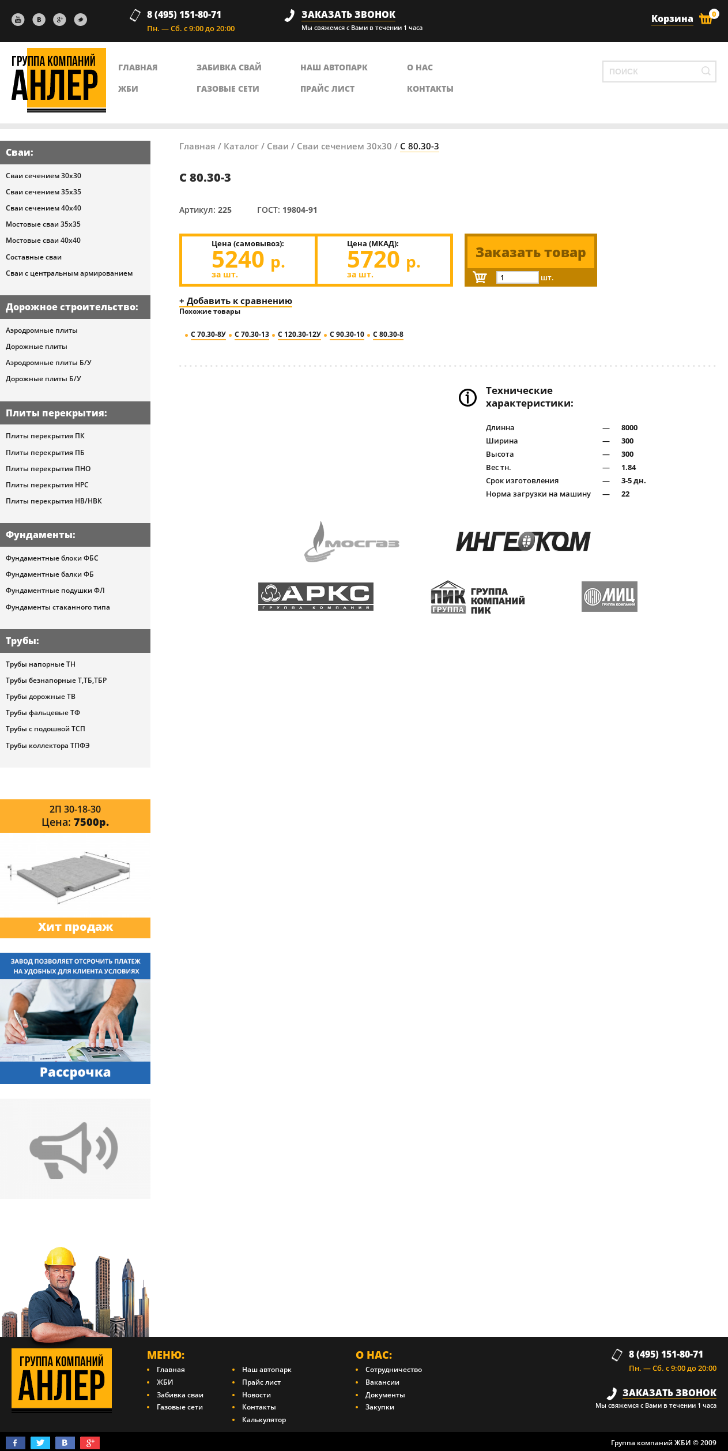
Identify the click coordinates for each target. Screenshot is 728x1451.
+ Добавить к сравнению (235, 300)
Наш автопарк (334, 67)
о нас (420, 67)
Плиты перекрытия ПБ (45, 452)
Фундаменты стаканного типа (58, 607)
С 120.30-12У (299, 334)
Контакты (259, 1407)
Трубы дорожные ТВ (41, 696)
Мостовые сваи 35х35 (43, 224)
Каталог (241, 146)
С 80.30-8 (388, 334)
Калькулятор (264, 1419)
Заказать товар (531, 252)
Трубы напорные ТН (41, 664)
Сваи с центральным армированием (69, 273)
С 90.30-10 (347, 334)
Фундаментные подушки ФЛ (55, 590)
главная (138, 67)
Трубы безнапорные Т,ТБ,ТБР (56, 680)
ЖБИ (128, 89)
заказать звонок (348, 15)
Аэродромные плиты (42, 330)
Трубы (21, 640)
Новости (256, 1395)
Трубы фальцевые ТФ (43, 712)
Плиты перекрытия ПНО (48, 468)
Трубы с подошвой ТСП (45, 729)
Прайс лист (327, 89)
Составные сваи (34, 257)
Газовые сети (228, 89)
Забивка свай (229, 67)
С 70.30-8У (208, 334)
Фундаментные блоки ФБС (52, 558)
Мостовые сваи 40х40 (43, 240)
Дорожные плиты (36, 346)
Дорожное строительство (70, 306)
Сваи (18, 152)
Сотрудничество (393, 1369)
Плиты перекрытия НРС (47, 485)
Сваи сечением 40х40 (43, 208)
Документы (385, 1395)
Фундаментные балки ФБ (50, 574)
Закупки (379, 1407)
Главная (197, 146)
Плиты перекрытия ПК (45, 436)
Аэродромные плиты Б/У (49, 362)
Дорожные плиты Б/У (43, 379)
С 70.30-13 (252, 334)
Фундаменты (39, 534)
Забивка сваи (180, 1395)
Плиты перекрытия (55, 413)
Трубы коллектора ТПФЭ (48, 745)
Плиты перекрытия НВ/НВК (54, 501)
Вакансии (382, 1382)
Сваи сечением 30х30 (43, 176)
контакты (430, 89)
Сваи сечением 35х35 (43, 192)
